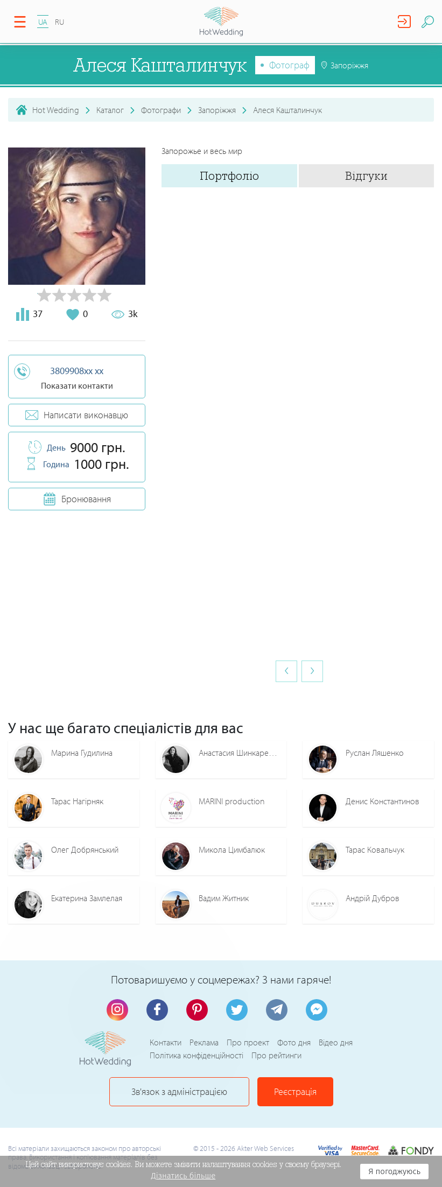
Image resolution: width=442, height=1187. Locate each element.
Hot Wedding (55, 109)
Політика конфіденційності (196, 1055)
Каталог (110, 109)
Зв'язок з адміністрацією (179, 1091)
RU (59, 22)
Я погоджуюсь (394, 1171)
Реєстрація (295, 1091)
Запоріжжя (217, 109)
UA (42, 22)
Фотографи (161, 109)
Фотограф (289, 65)
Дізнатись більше (183, 1176)
